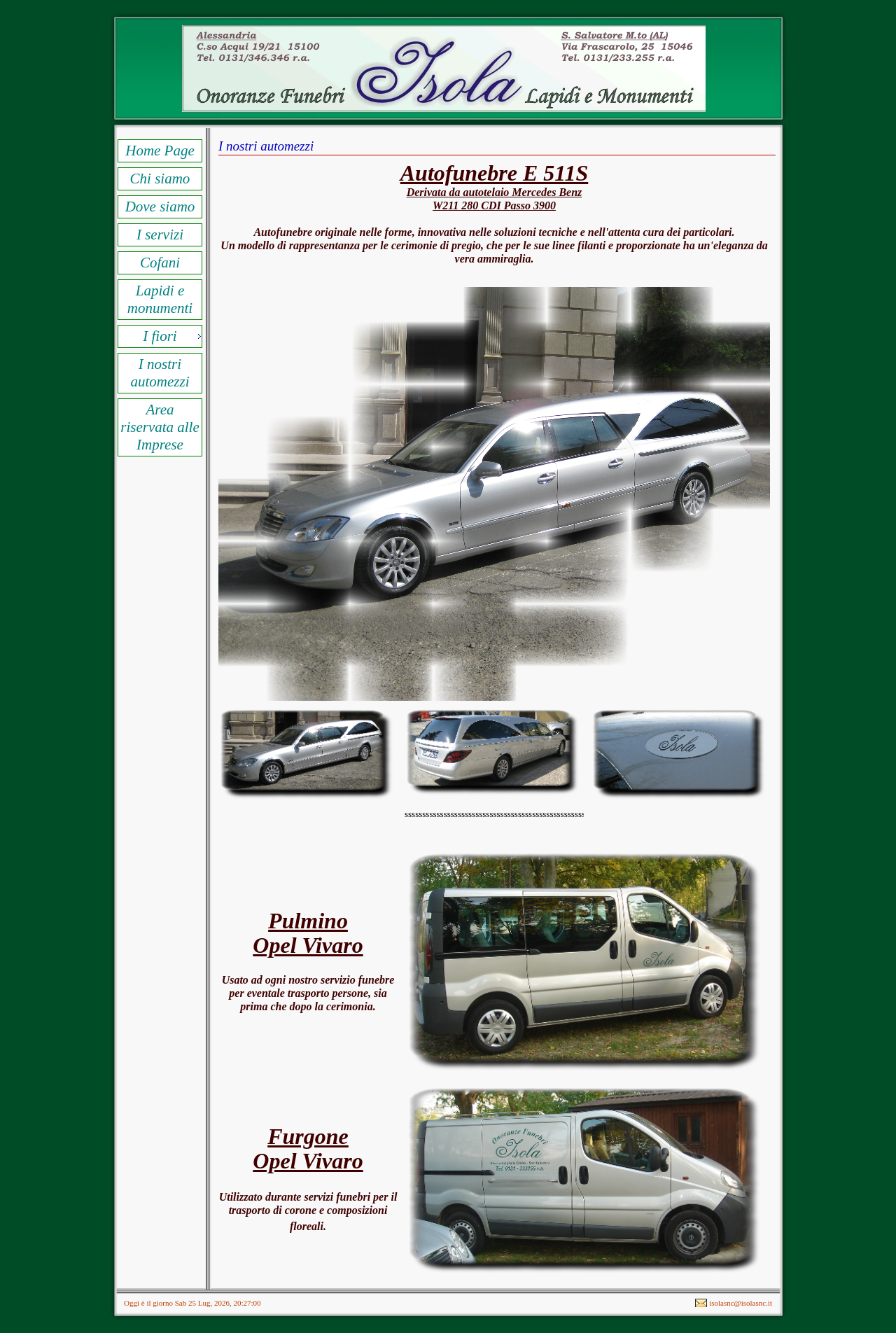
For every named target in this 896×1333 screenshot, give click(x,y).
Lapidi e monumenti (159, 299)
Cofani (160, 262)
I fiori (159, 336)
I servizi (159, 234)
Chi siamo (160, 178)
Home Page (160, 150)
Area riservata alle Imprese (160, 427)
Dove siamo (160, 206)
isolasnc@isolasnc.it (740, 1303)
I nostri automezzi (160, 373)
